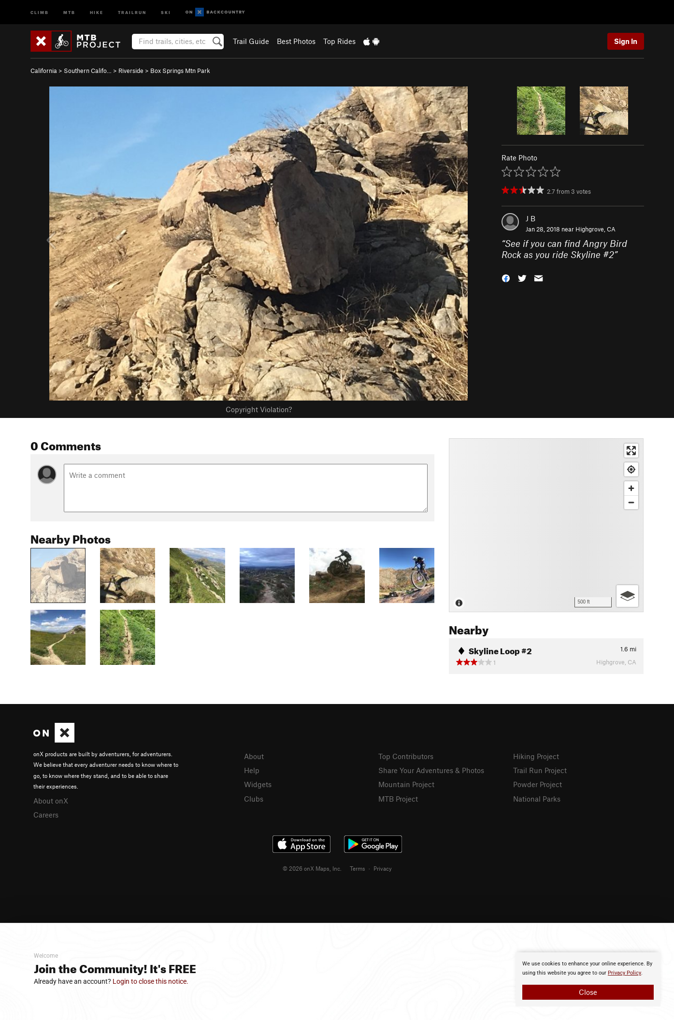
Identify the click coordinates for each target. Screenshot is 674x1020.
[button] (506, 277)
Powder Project (537, 784)
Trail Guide (251, 41)
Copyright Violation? (259, 409)
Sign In (625, 41)
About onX (50, 800)
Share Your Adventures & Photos (431, 770)
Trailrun (132, 12)
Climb (39, 12)
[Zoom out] (631, 502)
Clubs (253, 798)
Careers (45, 814)
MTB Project (398, 798)
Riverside (130, 70)
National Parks (536, 798)
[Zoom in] (631, 488)
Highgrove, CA (595, 229)
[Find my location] (631, 469)
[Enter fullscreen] (631, 451)
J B (530, 218)
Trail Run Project (540, 770)
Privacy (382, 868)
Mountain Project (406, 784)
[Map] (546, 525)
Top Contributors (405, 756)
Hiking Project (536, 756)
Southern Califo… (88, 70)
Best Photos (296, 41)
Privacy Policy (624, 973)
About (254, 756)
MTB (69, 12)
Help (251, 770)
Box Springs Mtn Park (180, 70)
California (43, 70)
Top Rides (339, 41)
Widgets (258, 784)
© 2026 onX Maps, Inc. (312, 868)
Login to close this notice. (150, 981)
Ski (166, 12)
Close (588, 992)
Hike (96, 12)
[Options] (627, 596)
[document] (588, 979)
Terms (357, 868)
